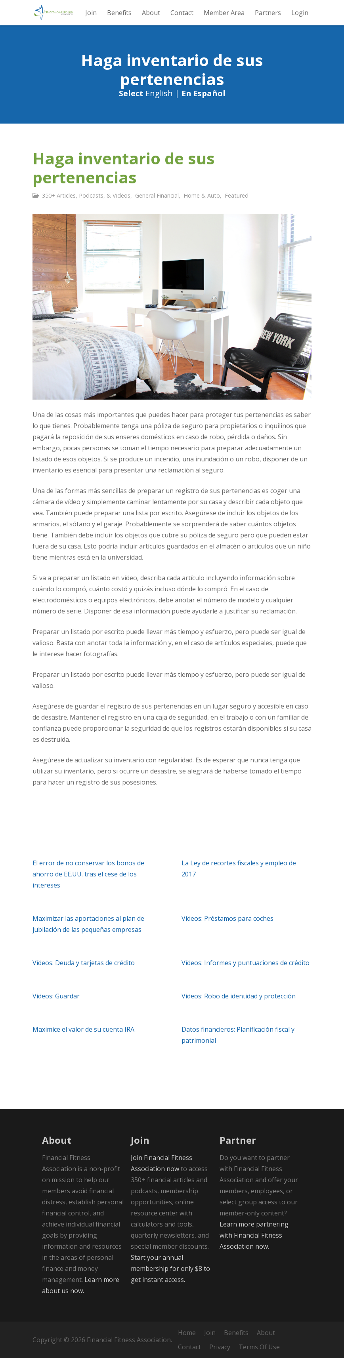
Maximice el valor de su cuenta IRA (83, 1029)
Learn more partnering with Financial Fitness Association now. (254, 1235)
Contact (189, 1347)
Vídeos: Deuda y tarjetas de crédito (83, 962)
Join (210, 1332)
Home (187, 1332)
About (266, 1332)
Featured (236, 195)
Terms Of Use (259, 1347)
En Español (204, 93)
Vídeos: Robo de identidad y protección (239, 996)
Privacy (219, 1347)
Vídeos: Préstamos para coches (227, 918)
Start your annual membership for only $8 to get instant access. (170, 1268)
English (159, 93)
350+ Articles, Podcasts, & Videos (86, 195)
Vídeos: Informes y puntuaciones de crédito (246, 962)
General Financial (157, 195)
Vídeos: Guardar (56, 996)
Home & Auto (201, 195)
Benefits (236, 1332)
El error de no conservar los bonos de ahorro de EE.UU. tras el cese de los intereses (88, 874)
